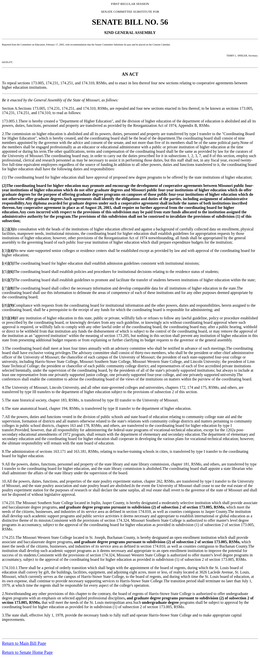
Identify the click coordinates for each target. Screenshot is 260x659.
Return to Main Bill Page (24, 643)
